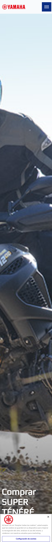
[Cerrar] (48, 519)
